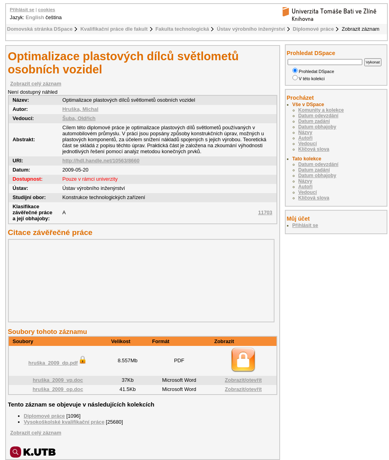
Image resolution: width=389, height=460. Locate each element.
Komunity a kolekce (321, 110)
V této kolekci (308, 78)
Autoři (305, 138)
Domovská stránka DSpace (40, 29)
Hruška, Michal (80, 109)
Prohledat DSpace (313, 71)
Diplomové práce (313, 29)
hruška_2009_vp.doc (58, 380)
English (35, 17)
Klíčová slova (314, 149)
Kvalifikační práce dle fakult (114, 29)
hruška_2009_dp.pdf (57, 363)
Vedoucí (307, 143)
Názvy (305, 132)
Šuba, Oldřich (78, 118)
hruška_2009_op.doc (58, 389)
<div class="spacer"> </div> (139, 280)
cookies (46, 9)
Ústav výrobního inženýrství (251, 29)
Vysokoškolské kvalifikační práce (64, 422)
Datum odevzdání (318, 115)
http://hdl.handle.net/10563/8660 (100, 161)
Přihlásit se (22, 9)
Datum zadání (314, 121)
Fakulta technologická (182, 29)
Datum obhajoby (317, 127)
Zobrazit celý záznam (35, 84)
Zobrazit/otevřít (243, 380)
